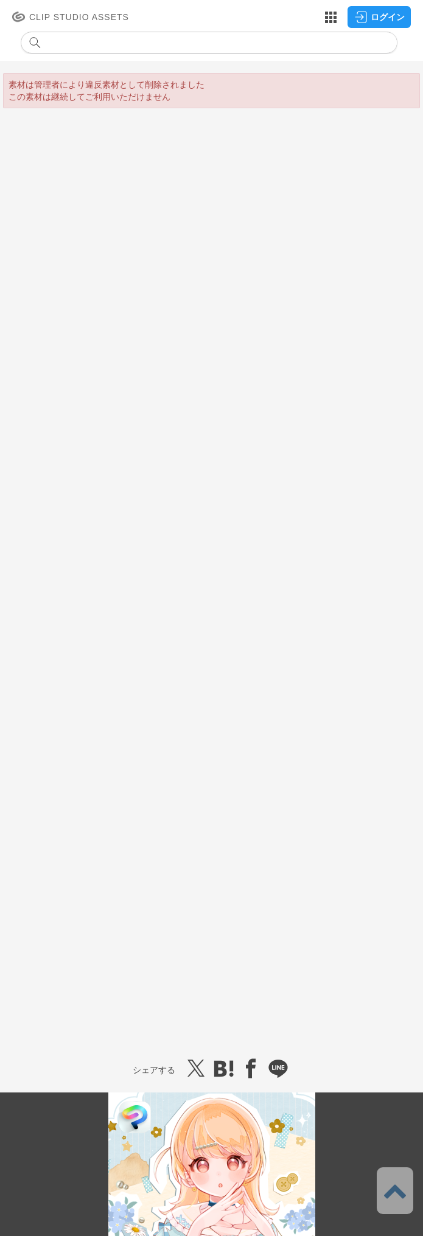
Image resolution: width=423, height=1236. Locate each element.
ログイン (379, 17)
